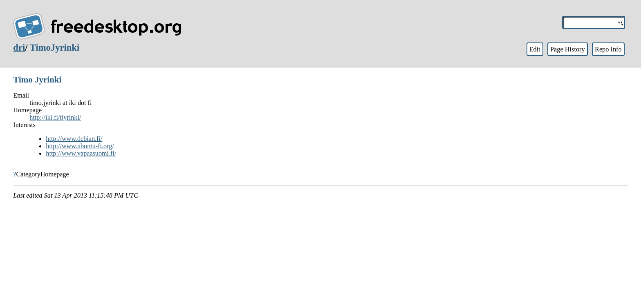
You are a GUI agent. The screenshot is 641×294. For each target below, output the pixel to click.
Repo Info (608, 49)
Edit (534, 49)
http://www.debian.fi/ (74, 138)
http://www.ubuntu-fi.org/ (80, 146)
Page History (567, 49)
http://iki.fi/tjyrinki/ (55, 117)
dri (19, 47)
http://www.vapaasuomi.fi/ (81, 153)
